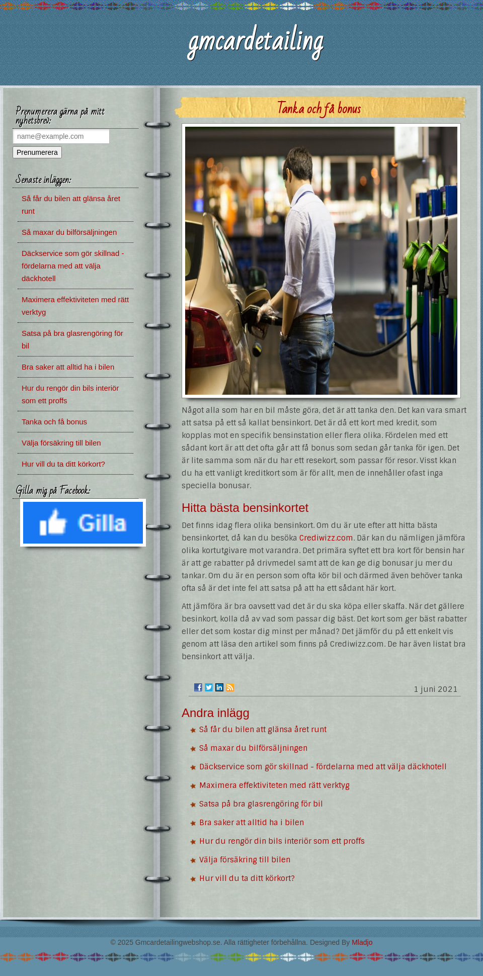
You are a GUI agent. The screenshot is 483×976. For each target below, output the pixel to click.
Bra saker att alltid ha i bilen (251, 823)
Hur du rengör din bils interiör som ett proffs (282, 841)
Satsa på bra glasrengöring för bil (261, 804)
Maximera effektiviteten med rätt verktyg (274, 785)
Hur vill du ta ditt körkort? (247, 878)
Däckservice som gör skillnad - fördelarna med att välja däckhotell (323, 767)
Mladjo (362, 942)
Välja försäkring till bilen (244, 860)
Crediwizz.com (326, 538)
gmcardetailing (255, 41)
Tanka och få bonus (54, 421)
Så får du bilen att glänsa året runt (263, 730)
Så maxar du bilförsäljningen (253, 748)
